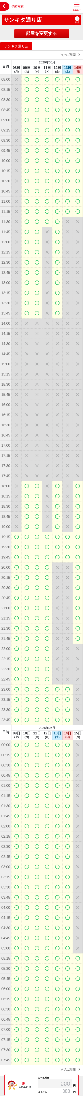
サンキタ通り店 (23, 20)
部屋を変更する (41, 33)
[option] (16, 46)
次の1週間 (71, 54)
